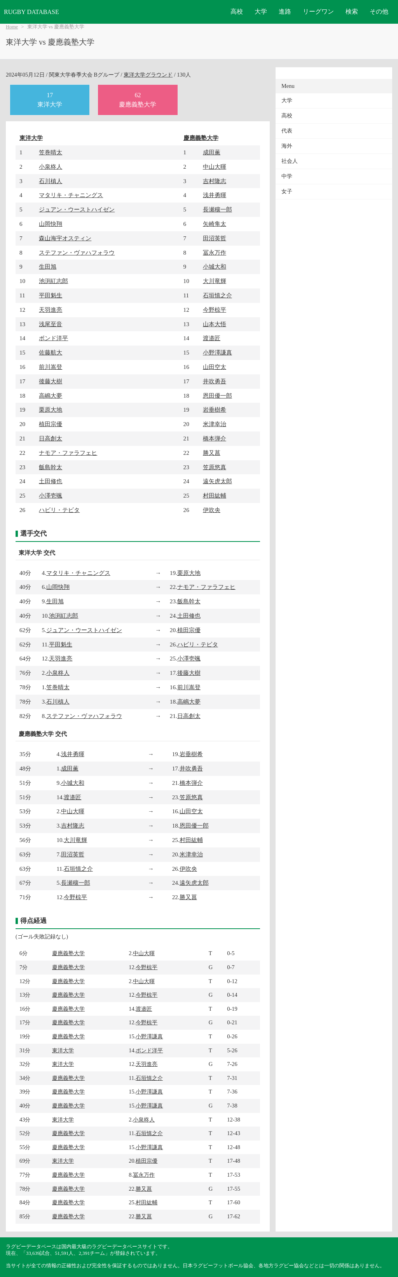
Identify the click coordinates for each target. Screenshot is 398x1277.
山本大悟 (214, 324)
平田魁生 (50, 295)
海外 (286, 146)
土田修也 (50, 481)
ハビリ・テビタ (59, 510)
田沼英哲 (214, 238)
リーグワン (318, 11)
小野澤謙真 (217, 352)
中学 (286, 176)
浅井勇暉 (214, 195)
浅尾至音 (50, 324)
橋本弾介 (214, 438)
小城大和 (214, 266)
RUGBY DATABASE (31, 12)
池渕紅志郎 (53, 281)
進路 (285, 11)
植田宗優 (50, 424)
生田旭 (47, 266)
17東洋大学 (49, 100)
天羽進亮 (50, 309)
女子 (286, 191)
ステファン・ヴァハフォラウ (77, 252)
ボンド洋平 (53, 338)
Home (12, 27)
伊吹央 (211, 510)
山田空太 (214, 366)
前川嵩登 (50, 366)
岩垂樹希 (214, 409)
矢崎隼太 (214, 223)
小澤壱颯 (50, 495)
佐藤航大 (50, 352)
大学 (261, 11)
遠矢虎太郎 (217, 481)
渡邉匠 (211, 338)
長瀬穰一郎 (217, 209)
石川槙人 (50, 181)
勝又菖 (211, 452)
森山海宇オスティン (65, 238)
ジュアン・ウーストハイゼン (77, 209)
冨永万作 (214, 252)
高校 (236, 11)
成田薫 (211, 152)
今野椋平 (214, 309)
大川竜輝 (214, 281)
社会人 (289, 161)
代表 (286, 131)
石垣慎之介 (217, 295)
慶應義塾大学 (200, 138)
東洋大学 (31, 138)
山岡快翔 (50, 223)
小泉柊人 (50, 166)
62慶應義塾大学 (137, 100)
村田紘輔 (214, 495)
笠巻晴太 (50, 152)
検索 (352, 11)
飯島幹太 (50, 467)
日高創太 (50, 438)
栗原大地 (50, 409)
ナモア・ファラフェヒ (68, 452)
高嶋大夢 (50, 395)
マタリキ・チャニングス (71, 195)
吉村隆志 (214, 181)
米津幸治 (214, 424)
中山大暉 (214, 166)
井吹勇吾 (214, 381)
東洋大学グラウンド (148, 75)
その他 (379, 11)
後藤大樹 (50, 381)
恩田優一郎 (217, 395)
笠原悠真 (214, 467)
